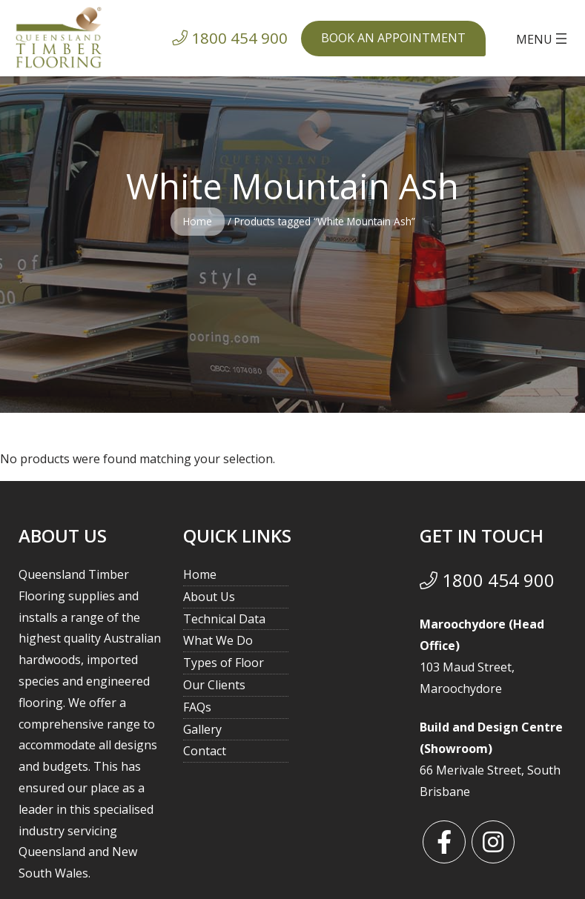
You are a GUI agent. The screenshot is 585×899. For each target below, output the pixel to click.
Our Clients (214, 685)
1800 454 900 (487, 580)
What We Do (218, 640)
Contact (204, 751)
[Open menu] (543, 38)
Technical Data (224, 619)
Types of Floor (223, 662)
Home (197, 221)
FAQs (197, 707)
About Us (209, 596)
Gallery (202, 729)
